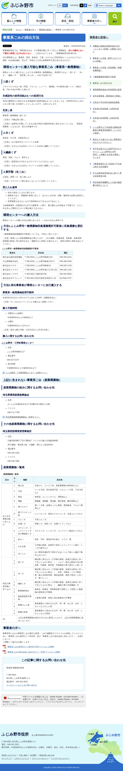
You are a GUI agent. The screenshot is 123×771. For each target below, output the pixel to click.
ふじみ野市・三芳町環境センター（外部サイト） (27, 373)
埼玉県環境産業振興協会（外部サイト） (23, 417)
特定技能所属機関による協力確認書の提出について (107, 183)
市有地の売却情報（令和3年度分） (106, 110)
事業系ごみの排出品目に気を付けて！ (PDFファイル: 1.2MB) (33, 652)
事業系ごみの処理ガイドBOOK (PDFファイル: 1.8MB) (30, 647)
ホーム (19, 30)
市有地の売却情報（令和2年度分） (106, 119)
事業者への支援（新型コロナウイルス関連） (107, 59)
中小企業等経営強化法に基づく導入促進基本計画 (107, 174)
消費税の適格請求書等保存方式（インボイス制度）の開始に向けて (107, 49)
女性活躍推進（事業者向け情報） (107, 96)
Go (119, 5)
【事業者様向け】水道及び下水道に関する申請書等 (107, 165)
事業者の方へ (30, 30)
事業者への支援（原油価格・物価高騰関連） (107, 69)
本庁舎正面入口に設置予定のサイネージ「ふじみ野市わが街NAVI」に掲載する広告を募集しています (107, 153)
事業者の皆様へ (45, 30)
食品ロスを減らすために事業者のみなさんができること (107, 140)
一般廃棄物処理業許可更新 (104, 77)
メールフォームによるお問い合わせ (21, 685)
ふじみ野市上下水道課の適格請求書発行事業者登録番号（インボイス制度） (107, 130)
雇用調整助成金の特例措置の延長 (107, 90)
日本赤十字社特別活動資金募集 (106, 102)
